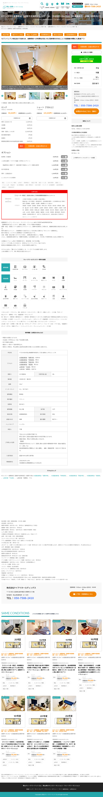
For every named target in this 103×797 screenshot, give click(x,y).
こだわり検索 (57, 7)
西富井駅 (31, 362)
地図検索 (52, 7)
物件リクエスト (77, 6)
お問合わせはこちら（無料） (86, 111)
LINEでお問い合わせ (86, 60)
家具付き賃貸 (67, 7)
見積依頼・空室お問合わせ (37, 146)
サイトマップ (39, 789)
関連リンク (29, 789)
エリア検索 (42, 7)
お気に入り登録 (87, 52)
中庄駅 (28, 367)
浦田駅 (31, 364)
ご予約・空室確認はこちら (84, 594)
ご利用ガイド (62, 7)
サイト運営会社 (63, 789)
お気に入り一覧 (78, 4)
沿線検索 (47, 7)
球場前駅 (31, 360)
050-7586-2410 (94, 6)
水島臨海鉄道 (23, 357)
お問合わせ (73, 789)
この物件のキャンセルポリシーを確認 (84, 158)
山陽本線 (21, 367)
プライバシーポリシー (50, 789)
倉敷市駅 (31, 357)
